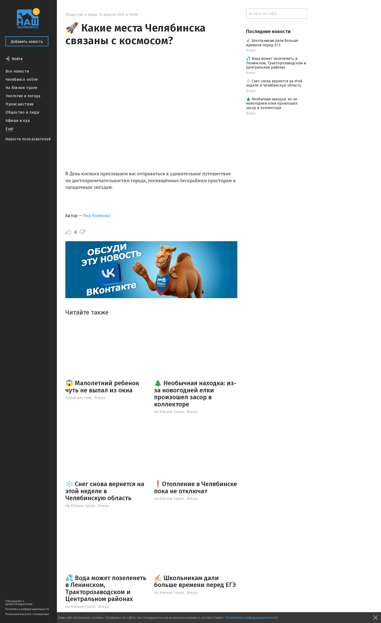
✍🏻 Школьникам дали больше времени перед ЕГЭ (195, 581)
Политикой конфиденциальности (251, 618)
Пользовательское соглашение (27, 614)
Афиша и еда (18, 120)
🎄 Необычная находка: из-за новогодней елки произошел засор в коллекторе (195, 393)
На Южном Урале (22, 88)
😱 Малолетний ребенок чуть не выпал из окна (102, 386)
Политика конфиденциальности (27, 609)
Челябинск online (22, 79)
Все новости (17, 71)
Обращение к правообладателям (18, 603)
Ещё (9, 129)
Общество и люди (22, 112)
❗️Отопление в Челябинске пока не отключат (195, 487)
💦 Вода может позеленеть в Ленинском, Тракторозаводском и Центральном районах (105, 588)
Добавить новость (27, 41)
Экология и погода (23, 96)
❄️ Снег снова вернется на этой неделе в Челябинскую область (104, 491)
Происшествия (20, 104)
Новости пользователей (28, 139)
